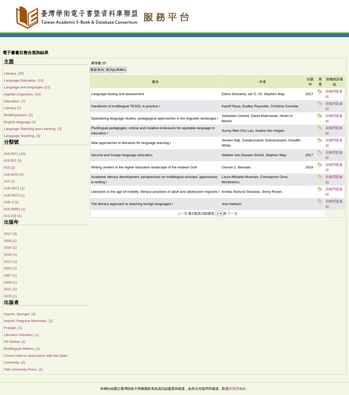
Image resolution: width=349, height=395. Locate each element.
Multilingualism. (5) (18, 115)
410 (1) (9, 181)
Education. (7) (15, 101)
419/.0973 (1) (14, 195)
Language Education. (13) (24, 80)
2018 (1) (10, 254)
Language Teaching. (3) (22, 136)
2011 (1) (10, 289)
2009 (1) (10, 282)
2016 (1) (10, 247)
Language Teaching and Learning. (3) (32, 129)
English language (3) (20, 122)
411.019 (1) (13, 216)
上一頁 (182, 213)
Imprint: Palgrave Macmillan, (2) (28, 321)
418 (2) (9, 167)
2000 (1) (10, 241)
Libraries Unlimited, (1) (21, 335)
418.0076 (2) (14, 174)
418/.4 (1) (11, 202)
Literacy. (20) (14, 73)
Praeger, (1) (13, 328)
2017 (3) (10, 234)
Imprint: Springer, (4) (19, 314)
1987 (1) (10, 275)
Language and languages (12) (27, 87)
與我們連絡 (237, 389)
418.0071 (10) (15, 154)
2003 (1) (10, 268)
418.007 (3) (13, 160)
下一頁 (232, 213)
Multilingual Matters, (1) (22, 349)
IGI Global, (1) (15, 342)
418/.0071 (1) (14, 188)
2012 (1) (10, 262)
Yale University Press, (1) (23, 369)
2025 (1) (10, 296)
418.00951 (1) (15, 209)
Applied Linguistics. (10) (22, 94)
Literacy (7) (12, 108)
